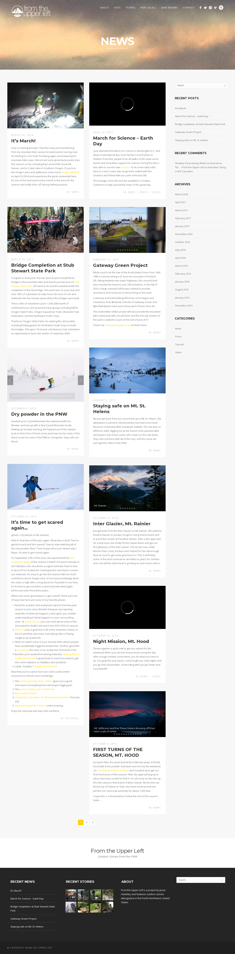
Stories (130, 7)
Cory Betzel (103, 770)
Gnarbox (126, 167)
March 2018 (181, 194)
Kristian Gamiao (120, 770)
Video (157, 192)
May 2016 (180, 250)
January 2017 (182, 226)
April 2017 (180, 202)
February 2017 (183, 218)
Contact (189, 7)
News (117, 7)
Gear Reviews (169, 7)
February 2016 (183, 273)
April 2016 (180, 257)
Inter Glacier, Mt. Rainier (122, 523)
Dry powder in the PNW (39, 414)
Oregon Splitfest (70, 172)
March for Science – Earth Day (191, 116)
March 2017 (181, 210)
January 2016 (182, 281)
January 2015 (182, 297)
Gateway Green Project (120, 265)
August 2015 (182, 289)
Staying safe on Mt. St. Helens (191, 140)
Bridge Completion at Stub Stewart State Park (200, 124)
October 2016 (182, 242)
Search (221, 7)
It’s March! (23, 140)
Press (144, 192)
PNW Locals (148, 7)
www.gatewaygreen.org (118, 325)
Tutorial (72, 718)
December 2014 (183, 305)
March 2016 (181, 265)
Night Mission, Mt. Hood (121, 641)
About (104, 7)
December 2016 (183, 234)
